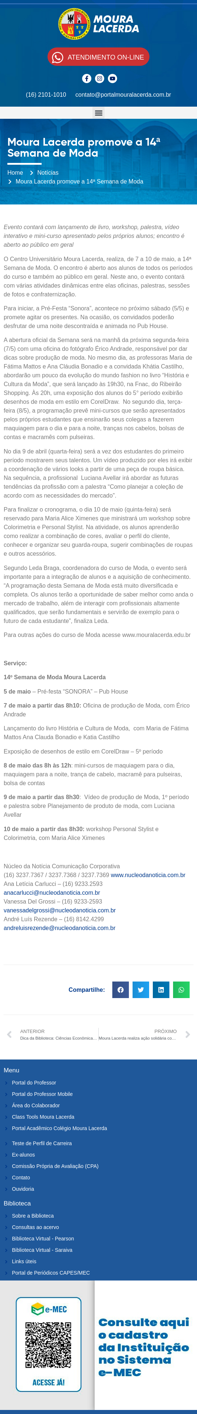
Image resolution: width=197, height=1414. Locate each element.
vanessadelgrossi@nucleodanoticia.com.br (60, 910)
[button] (98, 113)
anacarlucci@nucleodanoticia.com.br (52, 893)
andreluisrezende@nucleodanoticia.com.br (60, 928)
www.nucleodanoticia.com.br (148, 875)
